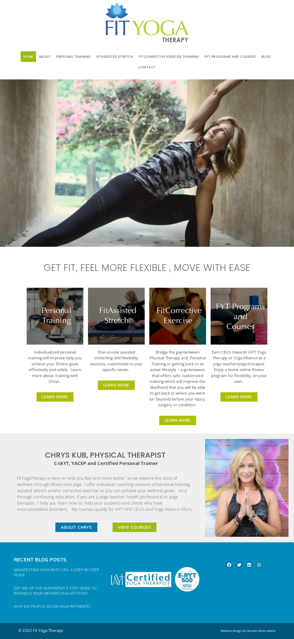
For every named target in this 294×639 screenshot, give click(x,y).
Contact (147, 67)
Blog (266, 56)
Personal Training (73, 56)
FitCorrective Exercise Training (169, 56)
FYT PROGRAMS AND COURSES (230, 56)
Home (28, 56)
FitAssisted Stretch (114, 56)
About (45, 56)
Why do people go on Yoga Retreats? (52, 606)
